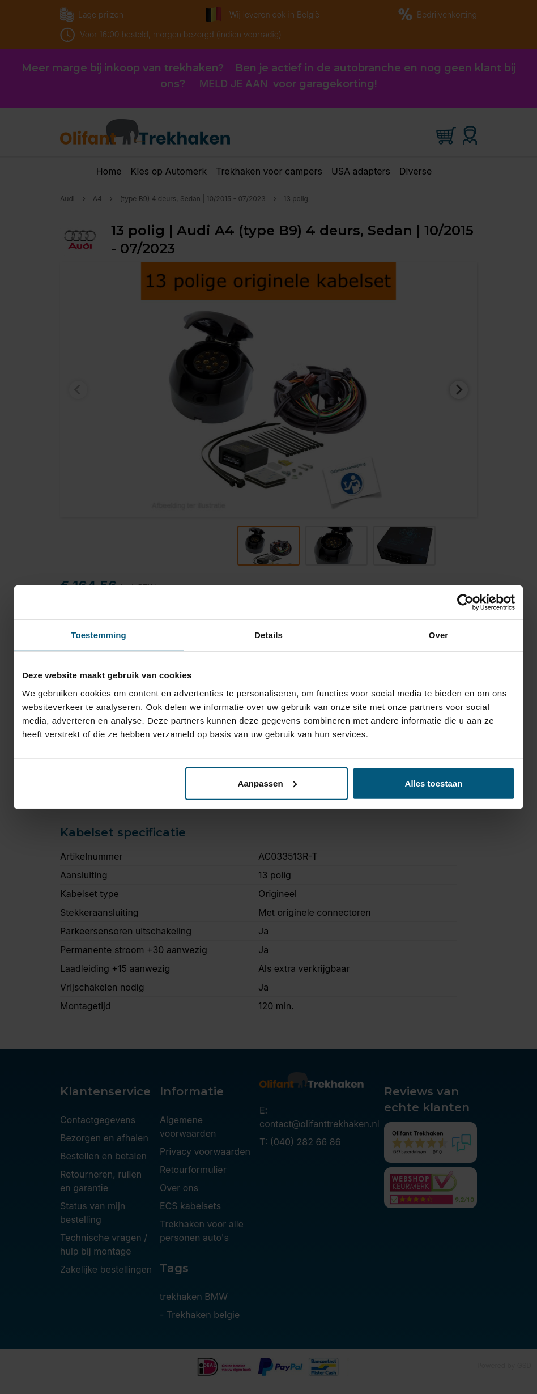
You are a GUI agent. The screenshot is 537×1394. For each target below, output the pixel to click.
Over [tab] (439, 635)
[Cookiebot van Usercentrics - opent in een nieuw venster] (465, 602)
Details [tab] (268, 635)
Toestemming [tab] (98, 635)
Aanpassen (267, 783)
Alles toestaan (434, 783)
